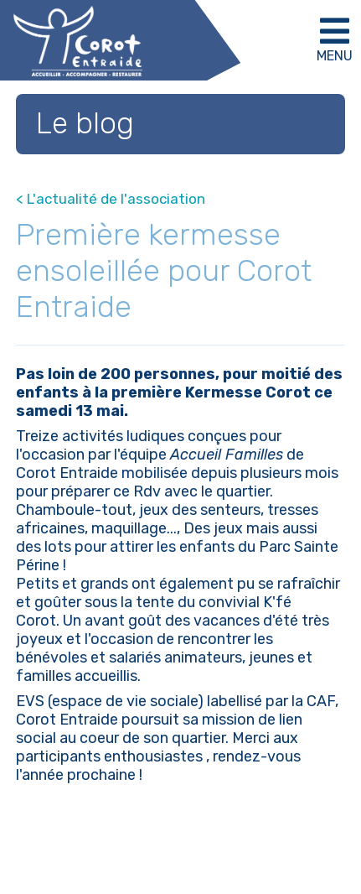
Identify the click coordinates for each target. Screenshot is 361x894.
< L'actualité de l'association (110, 198)
